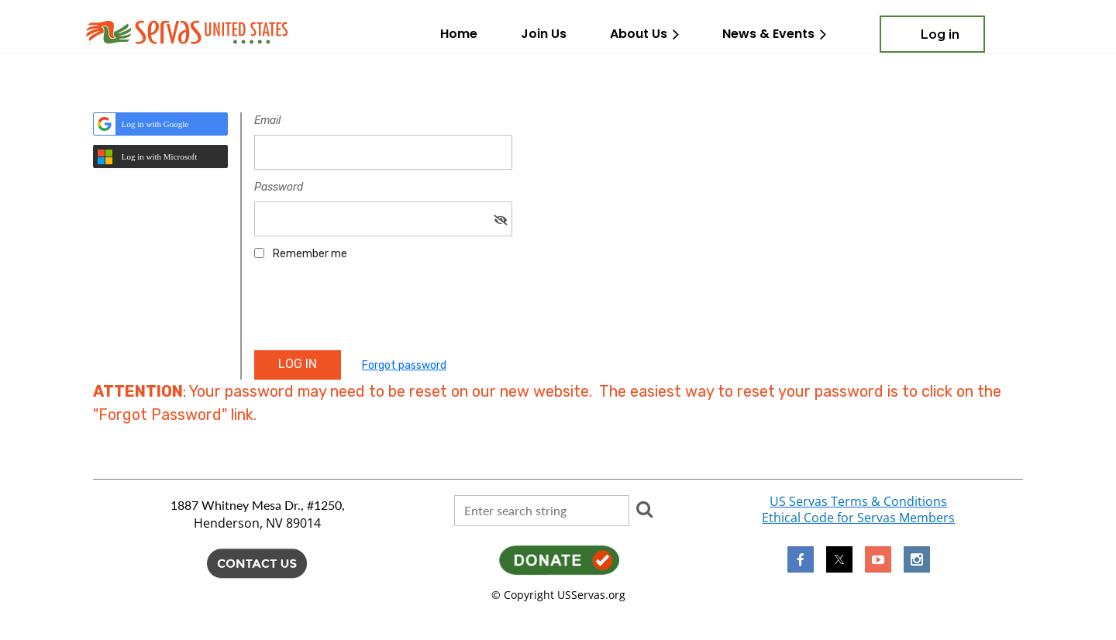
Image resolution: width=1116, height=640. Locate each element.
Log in (940, 34)
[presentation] (372, 310)
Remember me (310, 253)
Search (644, 509)
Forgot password (404, 365)
